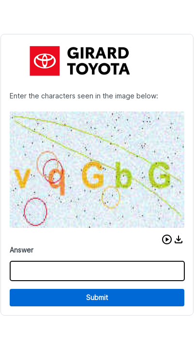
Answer (21, 250)
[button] (167, 239)
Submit (97, 297)
